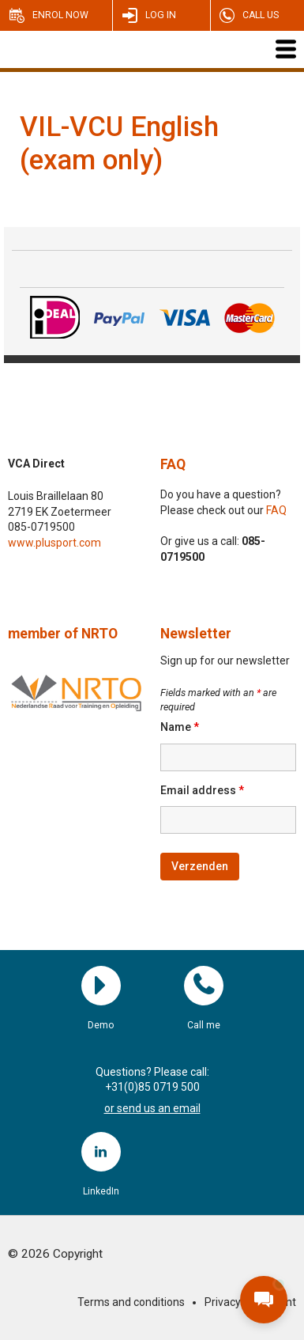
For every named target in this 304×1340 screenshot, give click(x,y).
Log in (160, 15)
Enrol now (60, 15)
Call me (203, 985)
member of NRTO (63, 634)
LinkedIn (101, 1152)
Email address (202, 790)
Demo (101, 985)
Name (179, 727)
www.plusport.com (54, 542)
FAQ (173, 464)
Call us (260, 15)
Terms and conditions (131, 1302)
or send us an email (152, 1108)
